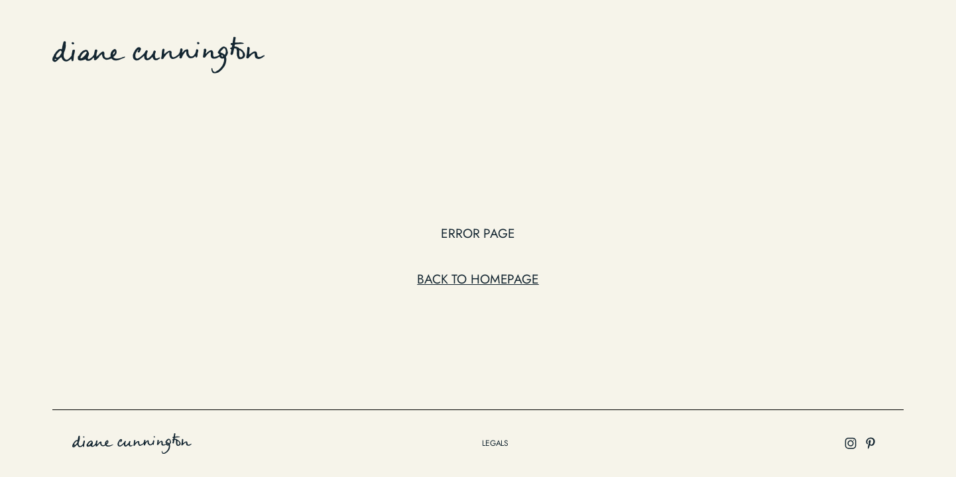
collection (691, 52)
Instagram (868, 52)
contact (804, 52)
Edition (628, 52)
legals (495, 443)
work (580, 52)
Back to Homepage (478, 279)
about (750, 52)
